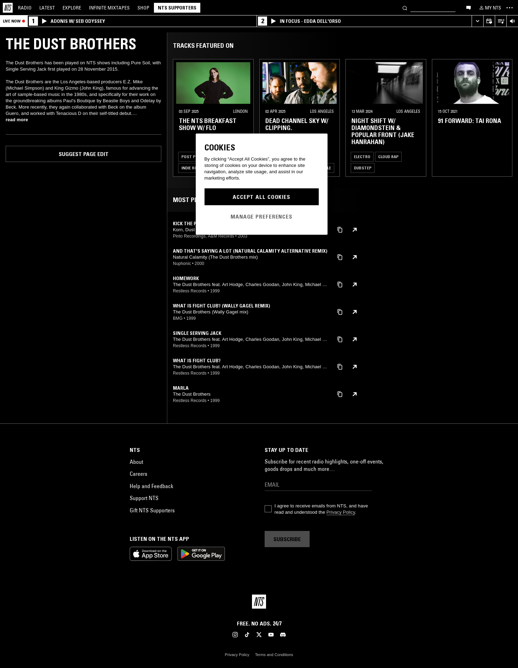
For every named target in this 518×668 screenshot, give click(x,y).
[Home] (8, 8)
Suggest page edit (84, 153)
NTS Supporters (177, 8)
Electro (362, 156)
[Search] (404, 7)
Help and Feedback (151, 485)
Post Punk (192, 156)
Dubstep (362, 167)
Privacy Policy (340, 512)
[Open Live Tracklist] (500, 21)
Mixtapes (109, 8)
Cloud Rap (388, 156)
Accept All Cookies (261, 196)
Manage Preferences (261, 216)
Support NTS (144, 497)
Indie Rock (191, 167)
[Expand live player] (477, 21)
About (136, 461)
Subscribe (287, 539)
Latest (47, 8)
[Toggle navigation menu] (509, 8)
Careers (138, 473)
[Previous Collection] (504, 118)
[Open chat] (468, 7)
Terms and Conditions (274, 655)
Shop (143, 8)
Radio (25, 8)
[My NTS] (489, 8)
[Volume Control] (512, 21)
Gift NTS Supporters (152, 510)
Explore (72, 8)
